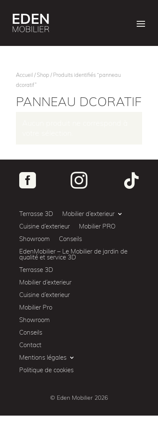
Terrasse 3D (36, 214)
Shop (43, 74)
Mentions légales (42, 358)
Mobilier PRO (97, 226)
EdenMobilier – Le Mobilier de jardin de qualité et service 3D (73, 255)
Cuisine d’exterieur (44, 226)
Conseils (70, 239)
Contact (30, 345)
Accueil (24, 74)
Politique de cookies (46, 370)
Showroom (34, 239)
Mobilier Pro (35, 308)
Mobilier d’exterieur (88, 214)
